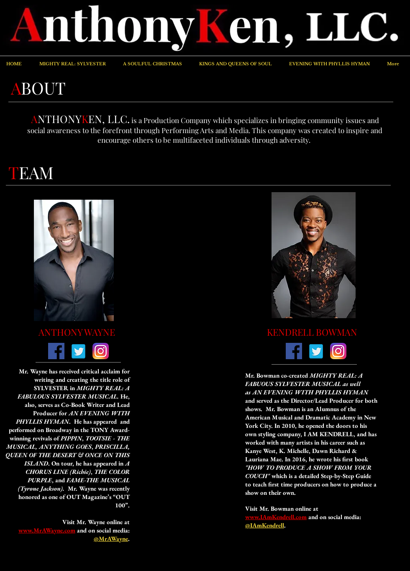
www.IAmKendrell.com (276, 517)
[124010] (56, 351)
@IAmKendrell (264, 525)
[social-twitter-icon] (78, 351)
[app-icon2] (100, 351)
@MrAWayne (111, 539)
